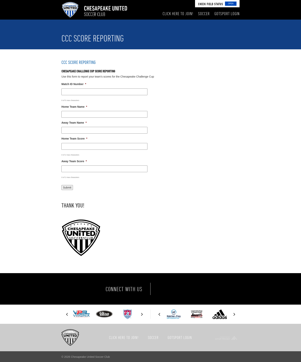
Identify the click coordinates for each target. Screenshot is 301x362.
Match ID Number (73, 84)
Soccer (153, 337)
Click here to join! (124, 337)
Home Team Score (74, 138)
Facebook (165, 289)
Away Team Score (74, 161)
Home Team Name (74, 106)
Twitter (181, 289)
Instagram (197, 289)
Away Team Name (74, 122)
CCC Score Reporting (78, 62)
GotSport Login (180, 337)
